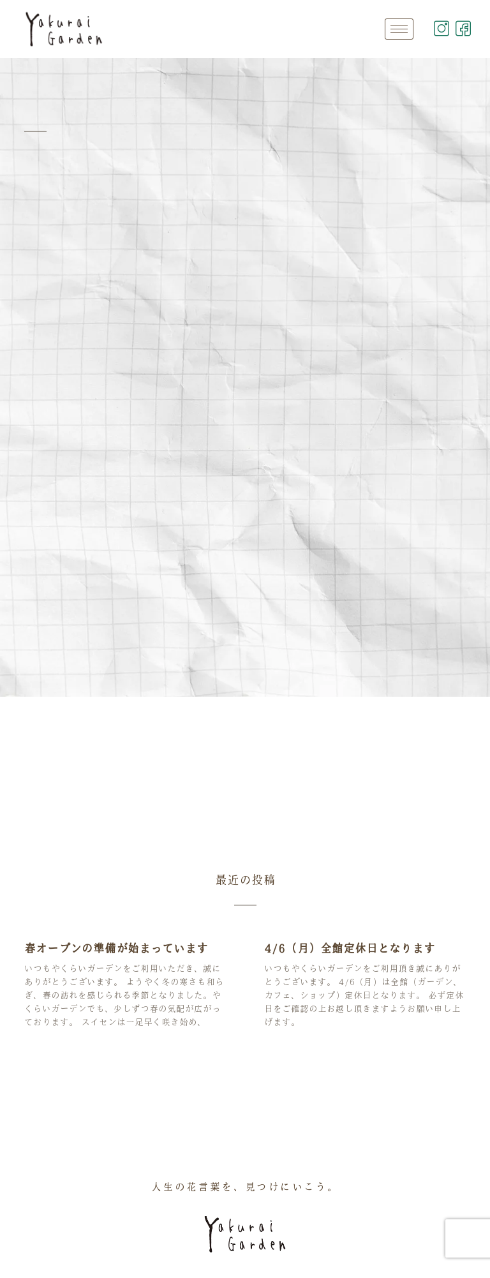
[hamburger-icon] (399, 29)
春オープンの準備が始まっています (116, 948)
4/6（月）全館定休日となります (349, 948)
